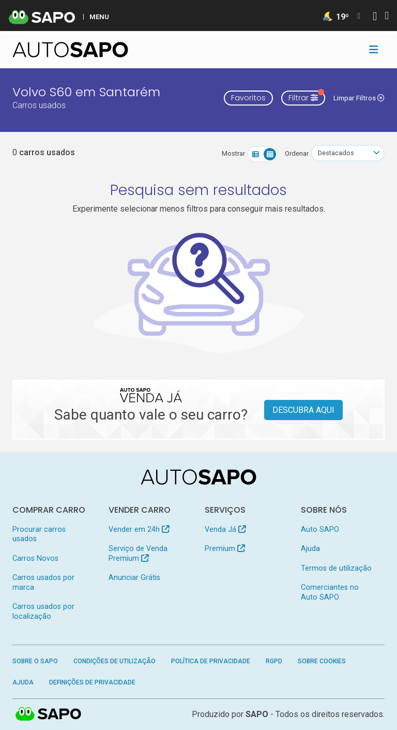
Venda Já (225, 529)
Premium (225, 548)
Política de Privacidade (210, 661)
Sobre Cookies (322, 661)
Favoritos (248, 98)
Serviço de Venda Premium (138, 553)
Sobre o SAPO (35, 661)
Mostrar (233, 153)
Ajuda (310, 548)
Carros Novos (35, 558)
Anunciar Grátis (134, 577)
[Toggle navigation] (374, 49)
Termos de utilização (336, 568)
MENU (99, 16)
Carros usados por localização (43, 611)
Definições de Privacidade (92, 682)
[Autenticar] (375, 17)
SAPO (48, 714)
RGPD (274, 661)
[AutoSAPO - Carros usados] (70, 49)
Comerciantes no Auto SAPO (330, 592)
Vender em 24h (139, 529)
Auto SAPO (320, 529)
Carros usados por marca (43, 582)
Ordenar (297, 153)
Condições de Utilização (114, 661)
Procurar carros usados (39, 534)
